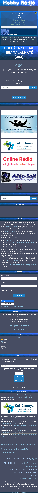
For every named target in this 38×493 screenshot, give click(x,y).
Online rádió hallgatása (19, 20)
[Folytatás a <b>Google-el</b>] (7, 304)
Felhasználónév (6, 275)
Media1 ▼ (7, 227)
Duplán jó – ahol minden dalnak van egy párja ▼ (20, 242)
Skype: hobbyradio (31, 466)
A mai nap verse (19, 329)
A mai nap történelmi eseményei (19, 326)
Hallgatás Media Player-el (19, 24)
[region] (19, 31)
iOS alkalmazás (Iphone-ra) (10, 37)
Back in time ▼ (10, 240)
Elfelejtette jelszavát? (16, 306)
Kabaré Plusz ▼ (10, 231)
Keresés (33, 87)
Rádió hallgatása (19, 22)
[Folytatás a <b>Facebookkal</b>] (7, 301)
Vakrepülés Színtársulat (9, 423)
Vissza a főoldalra (19, 97)
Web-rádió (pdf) (30, 39)
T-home (11, 39)
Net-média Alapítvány (24, 395)
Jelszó (3, 283)
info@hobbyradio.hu (30, 463)
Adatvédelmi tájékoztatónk (28, 478)
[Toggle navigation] (19, 8)
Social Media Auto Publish (15, 492)
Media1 (15, 227)
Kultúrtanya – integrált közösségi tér (20, 397)
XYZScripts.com (24, 492)
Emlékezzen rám (6, 290)
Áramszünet (17, 421)
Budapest (19, 337)
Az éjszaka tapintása (20, 426)
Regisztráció (5, 306)
